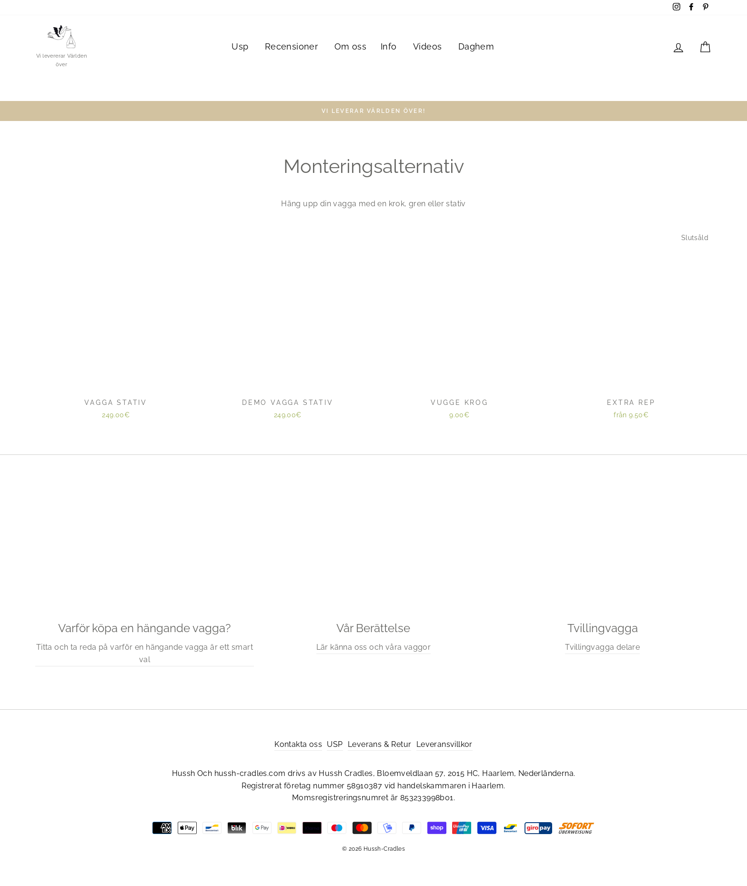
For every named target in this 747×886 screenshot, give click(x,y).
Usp (240, 46)
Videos (427, 46)
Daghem (476, 46)
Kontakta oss (298, 744)
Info (389, 46)
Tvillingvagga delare (602, 647)
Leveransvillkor (444, 744)
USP (335, 744)
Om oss (350, 46)
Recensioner (291, 46)
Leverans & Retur (379, 744)
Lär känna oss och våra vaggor (373, 647)
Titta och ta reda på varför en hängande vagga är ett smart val (144, 653)
